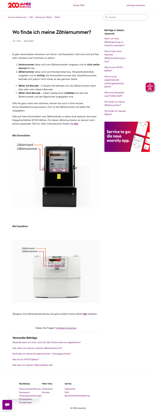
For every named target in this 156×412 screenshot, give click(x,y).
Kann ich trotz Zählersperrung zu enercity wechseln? (114, 42)
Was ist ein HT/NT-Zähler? (113, 69)
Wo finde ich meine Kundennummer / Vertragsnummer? (41, 353)
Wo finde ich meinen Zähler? (115, 113)
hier (76, 123)
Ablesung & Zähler (43, 17)
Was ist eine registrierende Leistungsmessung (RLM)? (113, 81)
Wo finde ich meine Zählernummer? (114, 103)
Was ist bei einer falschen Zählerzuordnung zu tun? (115, 56)
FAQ (82, 5)
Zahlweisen (47, 388)
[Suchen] (125, 17)
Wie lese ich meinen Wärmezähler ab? (32, 365)
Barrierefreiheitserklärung (77, 395)
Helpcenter (70, 388)
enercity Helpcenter (17, 17)
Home (76, 5)
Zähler (57, 17)
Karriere (46, 392)
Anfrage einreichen (135, 5)
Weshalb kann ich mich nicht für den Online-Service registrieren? (46, 342)
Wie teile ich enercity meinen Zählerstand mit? (37, 348)
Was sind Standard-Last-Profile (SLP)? (114, 94)
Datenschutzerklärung (30, 388)
